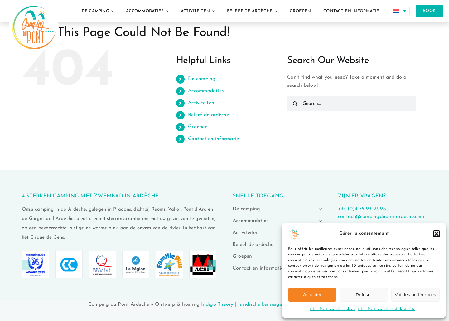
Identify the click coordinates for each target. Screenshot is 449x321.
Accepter (312, 294)
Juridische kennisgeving (265, 304)
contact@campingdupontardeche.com (381, 216)
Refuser (364, 294)
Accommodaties (206, 91)
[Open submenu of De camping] (319, 209)
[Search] (295, 103)
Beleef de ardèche (208, 115)
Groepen (198, 126)
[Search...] (351, 103)
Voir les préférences (415, 294)
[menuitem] (400, 11)
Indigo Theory (217, 304)
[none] (400, 11)
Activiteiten (201, 102)
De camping (201, 78)
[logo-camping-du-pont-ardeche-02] (33, 2)
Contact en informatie (213, 138)
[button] (436, 234)
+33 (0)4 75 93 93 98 (362, 209)
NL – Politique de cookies (332, 309)
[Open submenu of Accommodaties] (319, 221)
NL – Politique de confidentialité (386, 309)
